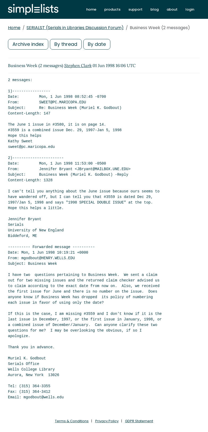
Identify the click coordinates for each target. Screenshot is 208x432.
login (189, 9)
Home (14, 28)
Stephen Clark (78, 65)
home (91, 9)
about (172, 9)
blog (154, 9)
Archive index (28, 44)
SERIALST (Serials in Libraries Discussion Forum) (75, 28)
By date (97, 44)
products (112, 9)
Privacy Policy (107, 421)
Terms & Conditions (72, 421)
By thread (65, 44)
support (135, 9)
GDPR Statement (139, 421)
